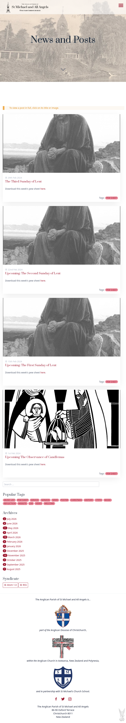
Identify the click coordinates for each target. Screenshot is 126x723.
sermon (45, 500)
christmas (76, 500)
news (55, 500)
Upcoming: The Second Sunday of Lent (33, 273)
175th (99, 500)
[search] (51, 484)
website (22, 503)
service (34, 500)
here (42, 188)
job (31, 503)
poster (64, 500)
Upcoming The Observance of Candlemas (34, 457)
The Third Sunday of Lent (23, 181)
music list (9, 500)
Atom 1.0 (10, 584)
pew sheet (111, 198)
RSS (23, 584)
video (39, 503)
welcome (49, 503)
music (108, 500)
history (89, 500)
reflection (9, 503)
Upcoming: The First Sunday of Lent (30, 365)
